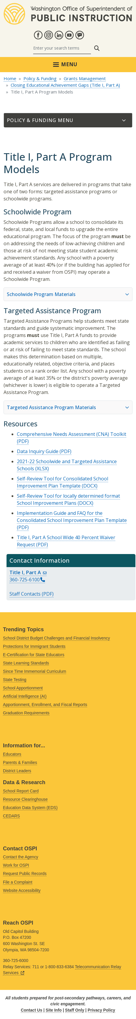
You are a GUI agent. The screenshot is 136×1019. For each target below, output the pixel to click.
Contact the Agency (20, 857)
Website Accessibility (22, 890)
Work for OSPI (16, 865)
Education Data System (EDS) (30, 808)
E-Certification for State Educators (33, 655)
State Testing (14, 680)
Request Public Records (25, 873)
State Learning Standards (26, 663)
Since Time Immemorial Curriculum (34, 671)
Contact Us (31, 1010)
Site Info (54, 1010)
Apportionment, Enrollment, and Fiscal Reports (45, 704)
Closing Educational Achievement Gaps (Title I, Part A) (65, 85)
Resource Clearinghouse (25, 799)
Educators (12, 754)
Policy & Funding (40, 78)
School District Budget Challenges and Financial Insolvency (56, 638)
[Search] (62, 48)
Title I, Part (28, 572)
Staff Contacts (25, 594)
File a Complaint (17, 882)
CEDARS (11, 816)
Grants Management (85, 78)
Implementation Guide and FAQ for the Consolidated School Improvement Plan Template (72, 516)
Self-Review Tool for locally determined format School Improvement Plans (68, 499)
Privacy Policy (101, 1010)
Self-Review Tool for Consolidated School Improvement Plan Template (62, 482)
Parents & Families (20, 762)
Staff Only (74, 1010)
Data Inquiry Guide (37, 451)
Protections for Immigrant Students (34, 646)
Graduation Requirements (26, 713)
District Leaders (17, 771)
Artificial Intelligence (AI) (25, 696)
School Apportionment (23, 688)
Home (10, 78)
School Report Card (21, 791)
